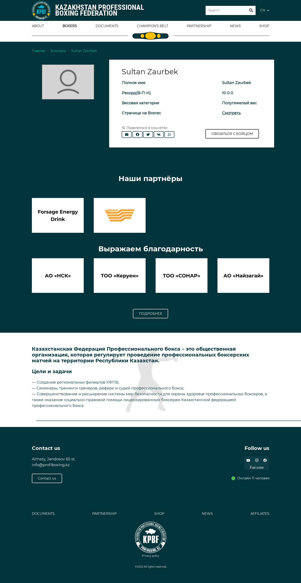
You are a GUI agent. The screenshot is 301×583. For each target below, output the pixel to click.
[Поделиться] (137, 134)
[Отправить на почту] (127, 134)
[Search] (231, 10)
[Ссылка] (41, 10)
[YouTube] (248, 460)
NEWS (207, 514)
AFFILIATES (260, 514)
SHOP (159, 514)
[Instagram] (256, 460)
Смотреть (231, 113)
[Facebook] (265, 460)
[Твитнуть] (148, 134)
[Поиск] (251, 10)
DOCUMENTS (43, 514)
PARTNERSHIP (104, 514)
